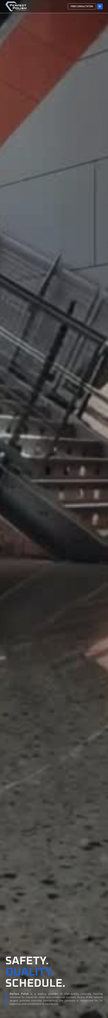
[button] (100, 6)
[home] (15, 6)
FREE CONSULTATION (82, 6)
